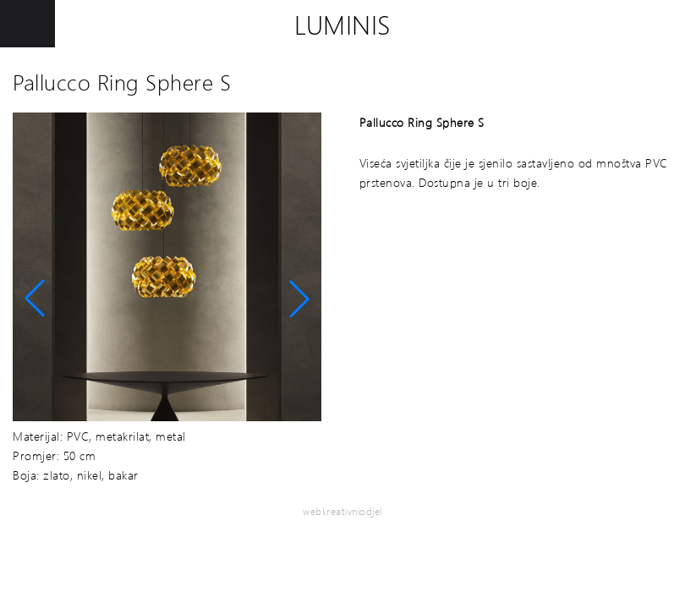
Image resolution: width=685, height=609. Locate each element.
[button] (34, 298)
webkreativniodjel (342, 511)
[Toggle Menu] (27, 23)
